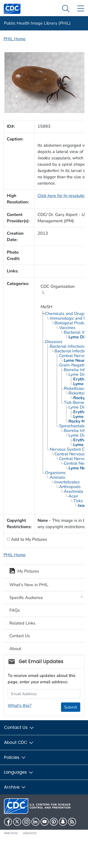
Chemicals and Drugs (65, 313)
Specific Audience (26, 597)
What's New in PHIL (28, 585)
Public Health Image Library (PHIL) (37, 23)
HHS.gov (11, 833)
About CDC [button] (19, 742)
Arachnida (73, 491)
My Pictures (24, 571)
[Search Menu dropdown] (65, 9)
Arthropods (70, 487)
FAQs (14, 610)
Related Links (22, 623)
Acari (73, 496)
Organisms (55, 472)
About (15, 648)
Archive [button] (15, 787)
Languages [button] (19, 772)
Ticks (78, 501)
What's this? (19, 705)
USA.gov (30, 833)
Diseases (53, 341)
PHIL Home (15, 39)
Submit (70, 707)
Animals (57, 477)
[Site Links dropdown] (80, 9)
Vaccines (67, 327)
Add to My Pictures (28, 539)
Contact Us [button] (19, 727)
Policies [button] (15, 757)
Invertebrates (67, 482)
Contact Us (19, 636)
